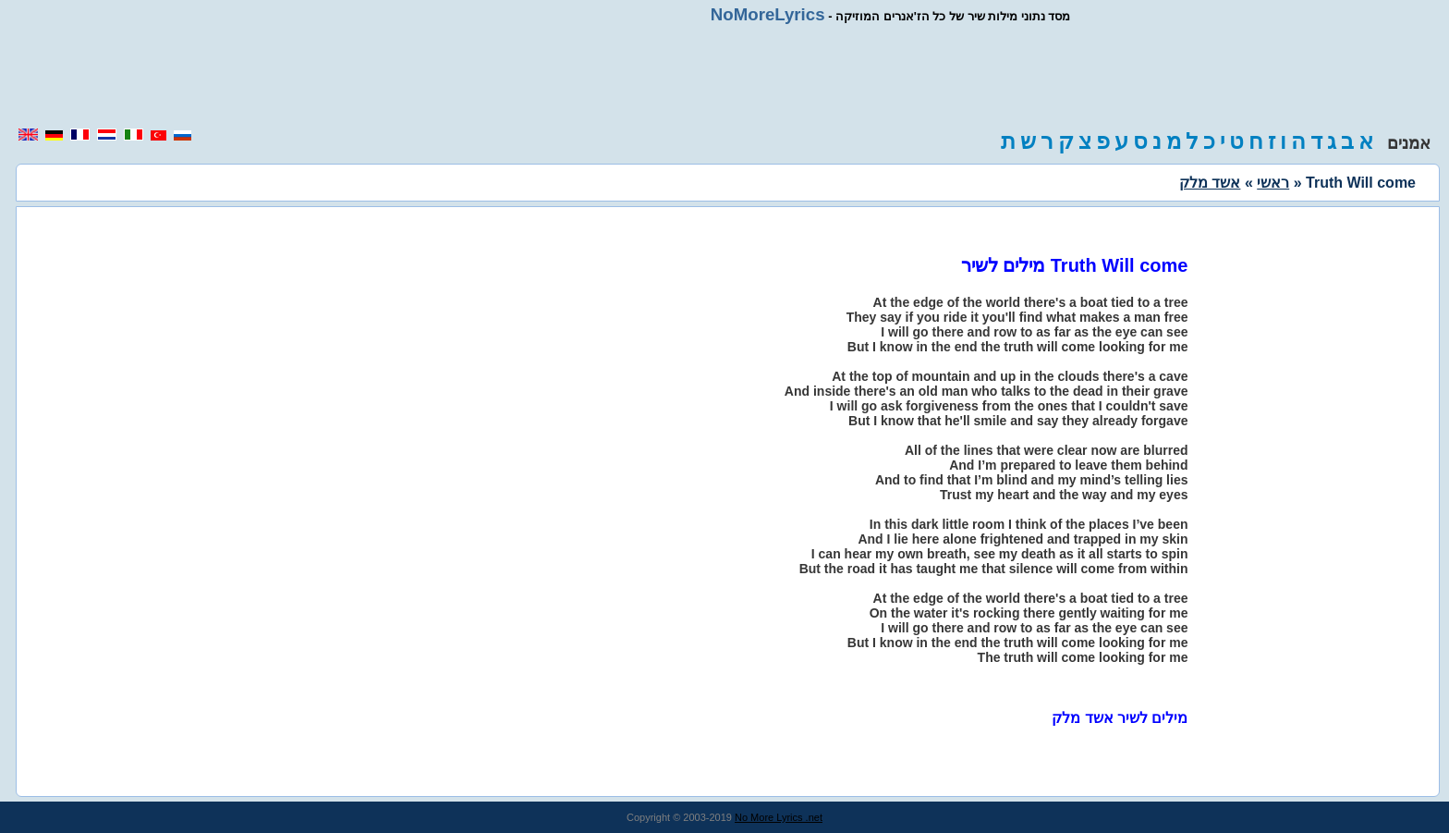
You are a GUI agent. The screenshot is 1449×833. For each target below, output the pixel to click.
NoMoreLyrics (768, 14)
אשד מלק (1209, 182)
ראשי (1273, 182)
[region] (724, 75)
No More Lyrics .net (778, 817)
